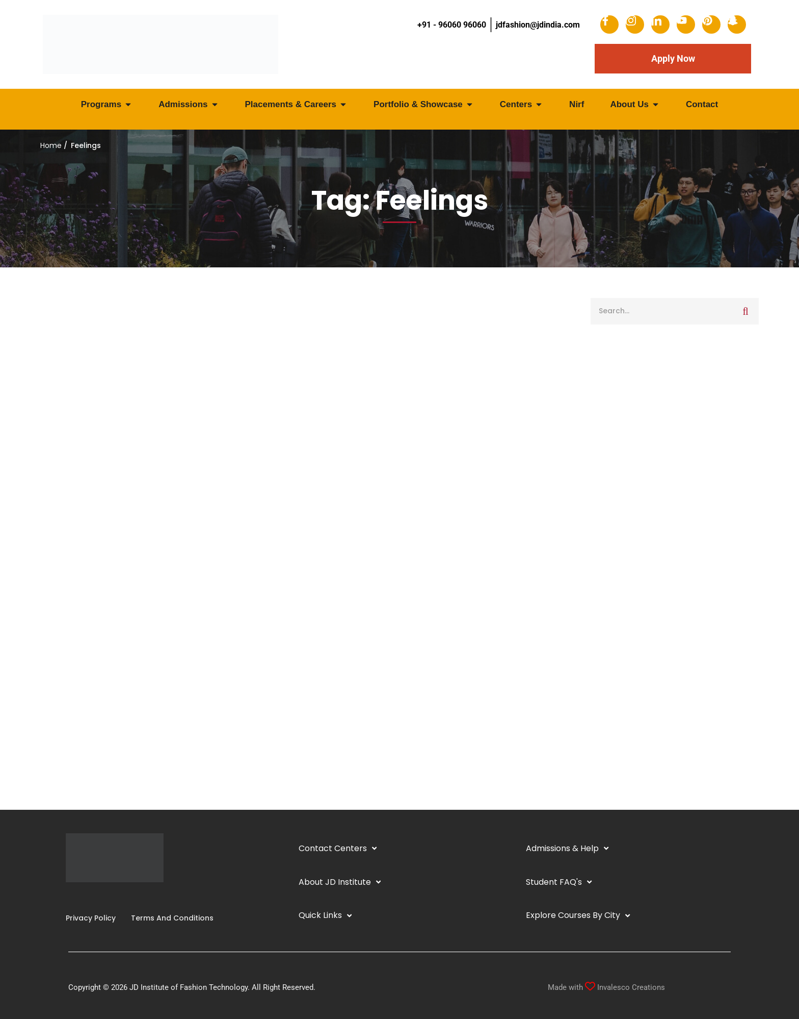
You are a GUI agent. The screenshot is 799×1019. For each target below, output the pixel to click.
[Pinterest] (106, 897)
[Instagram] (74, 897)
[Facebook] (66, 897)
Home (51, 145)
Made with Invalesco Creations (606, 987)
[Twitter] (98, 897)
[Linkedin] (82, 897)
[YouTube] (90, 897)
